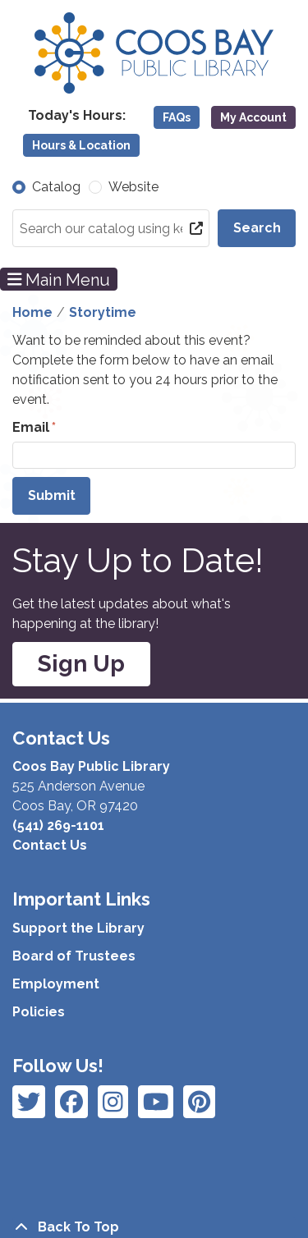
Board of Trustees (74, 956)
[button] (76, 116)
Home (32, 312)
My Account (253, 117)
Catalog (56, 187)
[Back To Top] (154, 1227)
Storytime (102, 312)
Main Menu (59, 279)
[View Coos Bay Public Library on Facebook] (28, 1101)
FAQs (177, 117)
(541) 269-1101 (58, 825)
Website (133, 187)
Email (30, 427)
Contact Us (49, 845)
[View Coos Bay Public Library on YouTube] (199, 1101)
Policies (38, 1012)
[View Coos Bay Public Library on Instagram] (71, 1101)
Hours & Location (81, 145)
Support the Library (78, 928)
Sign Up (81, 663)
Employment (55, 984)
